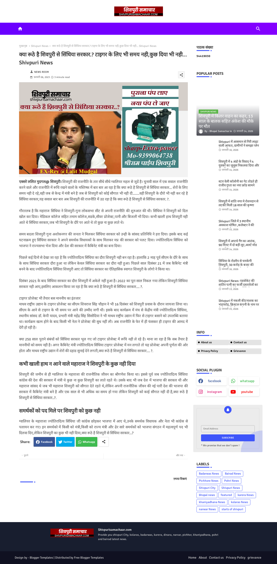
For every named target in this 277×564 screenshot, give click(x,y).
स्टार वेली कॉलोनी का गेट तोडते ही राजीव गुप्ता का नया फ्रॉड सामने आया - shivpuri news (238, 185)
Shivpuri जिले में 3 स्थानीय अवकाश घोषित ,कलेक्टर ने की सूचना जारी (236, 225)
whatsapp (247, 381)
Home (192, 557)
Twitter (67, 442)
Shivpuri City (207, 488)
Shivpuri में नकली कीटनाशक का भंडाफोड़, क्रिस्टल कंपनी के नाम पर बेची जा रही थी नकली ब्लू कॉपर (239, 304)
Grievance (240, 351)
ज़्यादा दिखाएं (180, 479)
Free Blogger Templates (89, 557)
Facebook (47, 442)
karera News (246, 495)
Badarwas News (209, 473)
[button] (258, 28)
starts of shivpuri (232, 509)
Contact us (240, 342)
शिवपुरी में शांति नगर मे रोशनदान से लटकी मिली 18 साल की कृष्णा (238, 203)
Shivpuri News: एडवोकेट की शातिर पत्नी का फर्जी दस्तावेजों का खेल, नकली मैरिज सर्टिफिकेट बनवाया (238, 286)
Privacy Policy (209, 351)
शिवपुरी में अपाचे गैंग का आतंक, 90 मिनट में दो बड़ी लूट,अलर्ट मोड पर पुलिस (238, 245)
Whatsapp (89, 442)
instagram (214, 392)
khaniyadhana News (212, 502)
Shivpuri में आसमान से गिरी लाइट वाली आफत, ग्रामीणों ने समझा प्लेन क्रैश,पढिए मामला (239, 145)
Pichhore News (208, 481)
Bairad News (233, 473)
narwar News (207, 509)
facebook (214, 381)
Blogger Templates (41, 557)
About (203, 557)
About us (206, 342)
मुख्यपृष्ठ (23, 46)
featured (226, 495)
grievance (254, 557)
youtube (247, 392)
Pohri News (231, 481)
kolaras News (239, 502)
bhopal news (207, 495)
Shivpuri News (39, 46)
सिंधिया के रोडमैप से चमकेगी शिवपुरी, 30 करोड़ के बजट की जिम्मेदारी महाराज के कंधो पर (236, 265)
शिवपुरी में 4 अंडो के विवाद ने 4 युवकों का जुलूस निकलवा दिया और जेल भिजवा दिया (239, 165)
